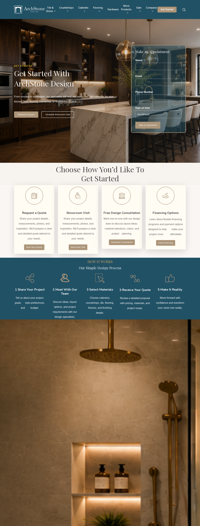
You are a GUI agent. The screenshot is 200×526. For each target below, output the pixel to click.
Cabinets (83, 9)
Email (158, 80)
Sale (138, 9)
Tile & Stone (50, 9)
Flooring (98, 9)
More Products (126, 9)
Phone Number (158, 96)
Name (158, 64)
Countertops (66, 9)
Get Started (167, 9)
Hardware (113, 9)
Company (151, 9)
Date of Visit (158, 112)
